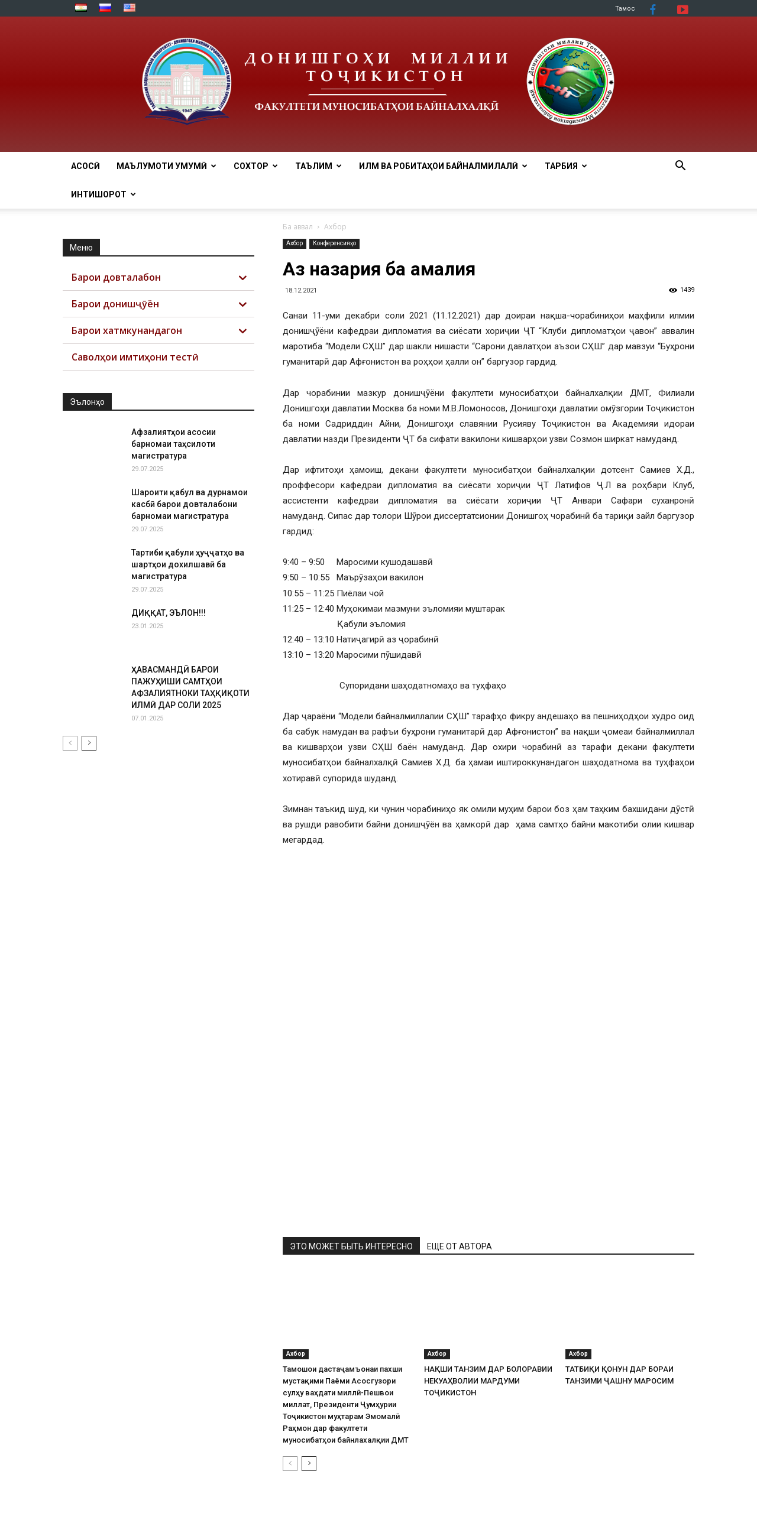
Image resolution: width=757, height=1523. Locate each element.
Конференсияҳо (334, 243)
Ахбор (294, 243)
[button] (680, 167)
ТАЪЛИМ (318, 166)
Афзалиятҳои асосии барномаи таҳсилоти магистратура (173, 443)
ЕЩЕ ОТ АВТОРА (459, 1246)
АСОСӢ (85, 166)
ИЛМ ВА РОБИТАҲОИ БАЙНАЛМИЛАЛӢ (443, 166)
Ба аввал (298, 227)
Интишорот (103, 194)
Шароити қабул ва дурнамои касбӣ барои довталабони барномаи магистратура (189, 504)
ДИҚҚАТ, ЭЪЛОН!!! (168, 613)
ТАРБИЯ (566, 166)
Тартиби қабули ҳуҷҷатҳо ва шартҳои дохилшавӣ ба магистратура (187, 564)
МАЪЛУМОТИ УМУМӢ (166, 166)
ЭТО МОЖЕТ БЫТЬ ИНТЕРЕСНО (351, 1246)
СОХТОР (256, 166)
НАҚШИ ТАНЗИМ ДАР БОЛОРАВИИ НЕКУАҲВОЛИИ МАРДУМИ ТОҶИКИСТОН (488, 1381)
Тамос (625, 8)
